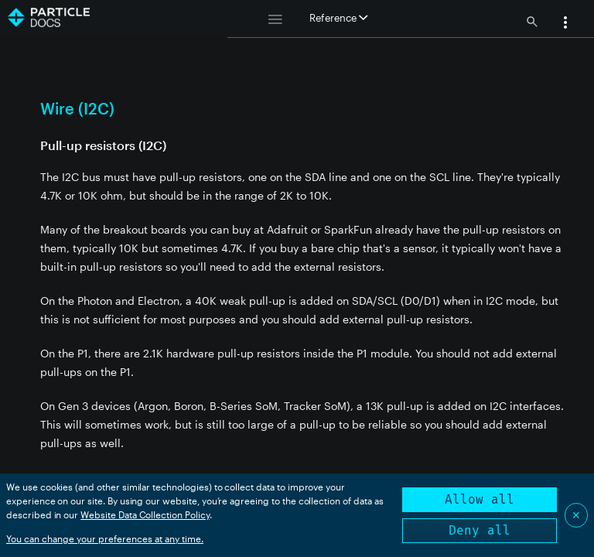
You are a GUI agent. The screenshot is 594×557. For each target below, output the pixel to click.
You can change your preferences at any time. (104, 538)
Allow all (479, 499)
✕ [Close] (576, 514)
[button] (565, 24)
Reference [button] (338, 18)
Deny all (479, 530)
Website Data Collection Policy (145, 514)
